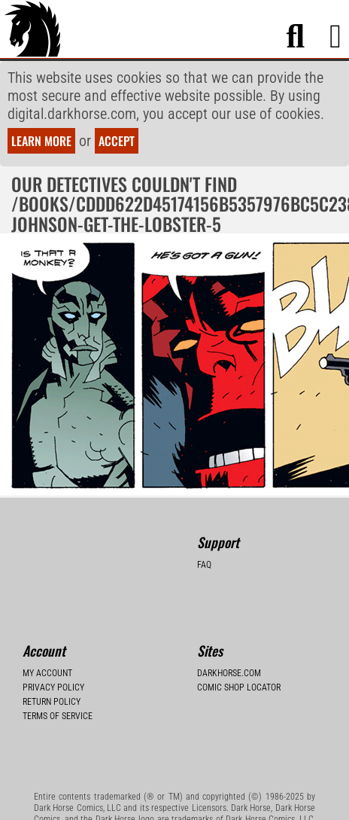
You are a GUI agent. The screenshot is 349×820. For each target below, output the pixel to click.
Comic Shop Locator (239, 687)
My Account (47, 673)
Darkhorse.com (229, 673)
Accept (117, 141)
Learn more (41, 141)
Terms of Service (58, 716)
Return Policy (51, 702)
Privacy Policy (53, 687)
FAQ (204, 564)
